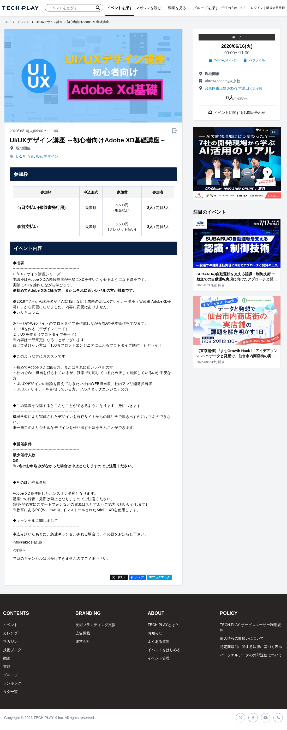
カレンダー (12, 633)
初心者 (28, 156)
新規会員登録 (275, 8)
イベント (23, 22)
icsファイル (254, 60)
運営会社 (82, 641)
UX (18, 156)
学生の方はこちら (234, 8)
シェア (137, 577)
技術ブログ (12, 650)
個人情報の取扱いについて (242, 638)
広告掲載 (82, 633)
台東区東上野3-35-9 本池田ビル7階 (233, 88)
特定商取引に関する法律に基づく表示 (251, 647)
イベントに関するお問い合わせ (236, 112)
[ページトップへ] (20, 8)
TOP (7, 22)
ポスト (119, 577)
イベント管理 (159, 658)
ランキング (12, 683)
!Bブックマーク (159, 577)
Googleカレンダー (224, 60)
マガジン (10, 641)
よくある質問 (159, 641)
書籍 (6, 666)
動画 (6, 658)
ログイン (257, 8)
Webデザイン (47, 156)
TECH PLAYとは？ (163, 625)
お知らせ (155, 633)
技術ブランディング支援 (95, 625)
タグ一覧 (10, 692)
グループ (10, 675)
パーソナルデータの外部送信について (251, 655)
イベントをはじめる (164, 650)
